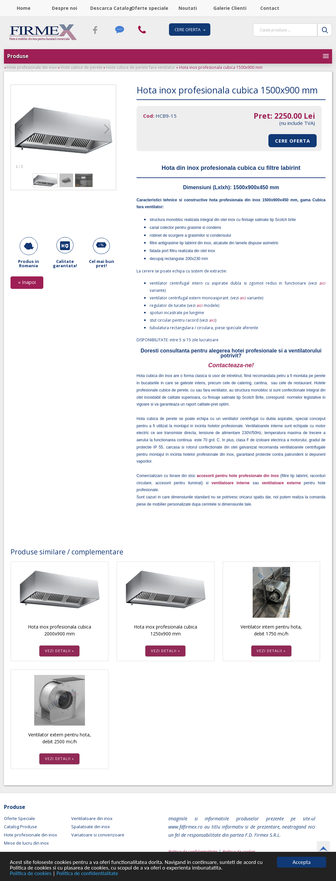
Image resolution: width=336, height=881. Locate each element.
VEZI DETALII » (59, 650)
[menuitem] (24, 8)
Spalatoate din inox (90, 827)
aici (321, 283)
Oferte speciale (149, 8)
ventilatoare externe (281, 483)
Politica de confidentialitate (87, 874)
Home (24, 8)
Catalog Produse (20, 827)
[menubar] (147, 8)
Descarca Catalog (108, 8)
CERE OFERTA (292, 140)
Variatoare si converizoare (97, 835)
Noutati (187, 8)
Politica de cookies (31, 874)
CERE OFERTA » (190, 29)
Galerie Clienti (229, 8)
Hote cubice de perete (81, 67)
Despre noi (64, 8)
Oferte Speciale (19, 818)
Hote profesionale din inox (32, 67)
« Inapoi (27, 282)
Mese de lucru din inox (26, 843)
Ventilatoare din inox (92, 818)
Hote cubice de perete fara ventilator (140, 67)
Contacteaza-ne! (231, 365)
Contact (269, 8)
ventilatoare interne (231, 483)
